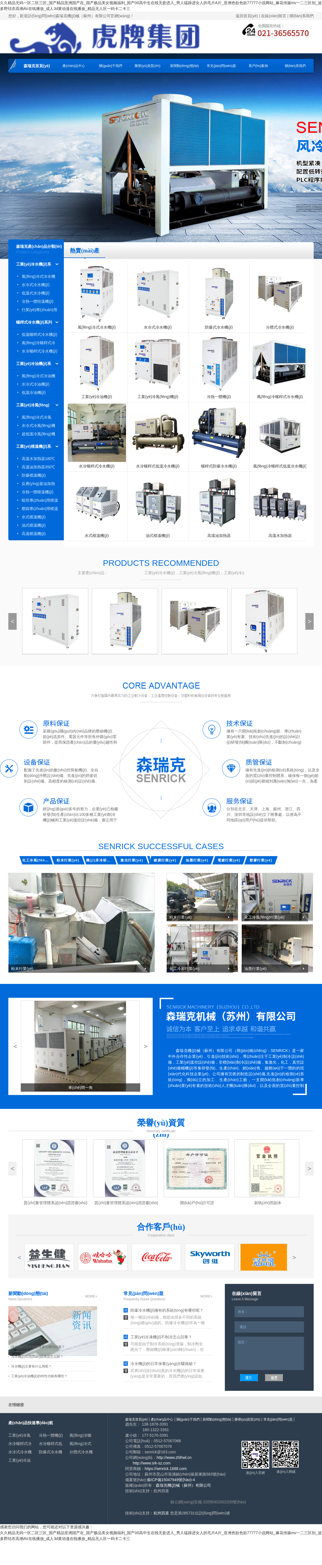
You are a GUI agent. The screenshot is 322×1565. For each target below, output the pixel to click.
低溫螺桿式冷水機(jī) (39, 334)
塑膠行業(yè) (261, 860)
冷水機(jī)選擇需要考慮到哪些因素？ (38, 1347)
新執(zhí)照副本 (267, 1203)
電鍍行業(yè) (229, 860)
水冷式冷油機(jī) (35, 384)
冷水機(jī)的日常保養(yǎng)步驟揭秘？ (163, 1363)
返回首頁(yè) (247, 16)
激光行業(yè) (131, 860)
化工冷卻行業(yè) (184, 968)
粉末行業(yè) (68, 860)
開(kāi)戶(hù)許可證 (197, 1203)
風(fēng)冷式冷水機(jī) (97, 327)
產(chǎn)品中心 (73, 66)
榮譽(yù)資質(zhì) (147, 66)
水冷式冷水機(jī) (35, 284)
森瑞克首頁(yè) (37, 66)
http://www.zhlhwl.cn (174, 1457)
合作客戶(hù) (161, 1226)
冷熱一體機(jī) (219, 396)
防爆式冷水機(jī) (219, 327)
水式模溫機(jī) (34, 517)
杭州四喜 (161, 1513)
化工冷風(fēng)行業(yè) (36, 860)
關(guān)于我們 (110, 66)
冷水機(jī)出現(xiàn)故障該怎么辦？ (37, 1357)
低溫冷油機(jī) (34, 392)
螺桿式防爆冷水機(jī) (219, 466)
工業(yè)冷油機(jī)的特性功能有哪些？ (39, 1376)
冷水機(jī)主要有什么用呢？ (31, 1366)
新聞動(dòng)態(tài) (184, 66)
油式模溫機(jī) (34, 525)
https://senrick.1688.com (166, 1468)
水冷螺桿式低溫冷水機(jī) (157, 466)
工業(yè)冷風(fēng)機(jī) (157, 396)
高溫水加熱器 (280, 535)
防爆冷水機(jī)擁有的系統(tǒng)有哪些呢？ (166, 1310)
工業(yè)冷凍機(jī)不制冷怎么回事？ (161, 1337)
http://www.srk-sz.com (151, 1463)
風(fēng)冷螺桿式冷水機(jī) (280, 396)
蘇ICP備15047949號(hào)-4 (171, 1480)
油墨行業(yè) (197, 860)
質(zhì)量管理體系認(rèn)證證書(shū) (126, 1203)
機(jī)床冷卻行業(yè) (100, 860)
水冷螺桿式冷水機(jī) (39, 351)
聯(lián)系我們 (302, 16)
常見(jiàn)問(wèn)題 (221, 66)
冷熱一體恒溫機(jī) (37, 301)
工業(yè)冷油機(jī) (96, 396)
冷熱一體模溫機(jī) (37, 492)
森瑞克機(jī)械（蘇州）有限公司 (183, 1485)
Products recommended (161, 563)
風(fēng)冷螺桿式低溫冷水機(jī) (280, 466)
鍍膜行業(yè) (165, 860)
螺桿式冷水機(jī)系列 (34, 322)
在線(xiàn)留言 (273, 16)
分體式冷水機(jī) (280, 327)
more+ (91, 1296)
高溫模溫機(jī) (34, 533)
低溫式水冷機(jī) (35, 293)
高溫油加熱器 (219, 535)
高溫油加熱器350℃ (38, 467)
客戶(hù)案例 (258, 66)
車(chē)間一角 (80, 1087)
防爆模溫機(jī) (34, 475)
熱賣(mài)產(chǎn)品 (84, 253)
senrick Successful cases (161, 846)
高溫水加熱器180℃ (38, 458)
